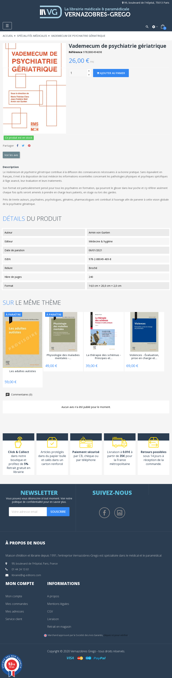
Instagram (119, 512)
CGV (50, 611)
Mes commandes (16, 604)
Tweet (23, 145)
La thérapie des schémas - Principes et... (103, 356)
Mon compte (13, 596)
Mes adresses (14, 611)
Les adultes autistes (22, 371)
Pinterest (29, 145)
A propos (53, 596)
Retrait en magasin (59, 627)
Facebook (104, 512)
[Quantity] (78, 73)
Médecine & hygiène (101, 241)
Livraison (53, 619)
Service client (13, 619)
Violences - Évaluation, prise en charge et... (144, 356)
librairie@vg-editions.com (26, 575)
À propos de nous (25, 543)
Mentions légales (58, 604)
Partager (17, 145)
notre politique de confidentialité (42, 500)
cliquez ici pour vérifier (116, 635)
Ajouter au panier (111, 73)
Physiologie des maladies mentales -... (63, 356)
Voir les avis (11, 155)
